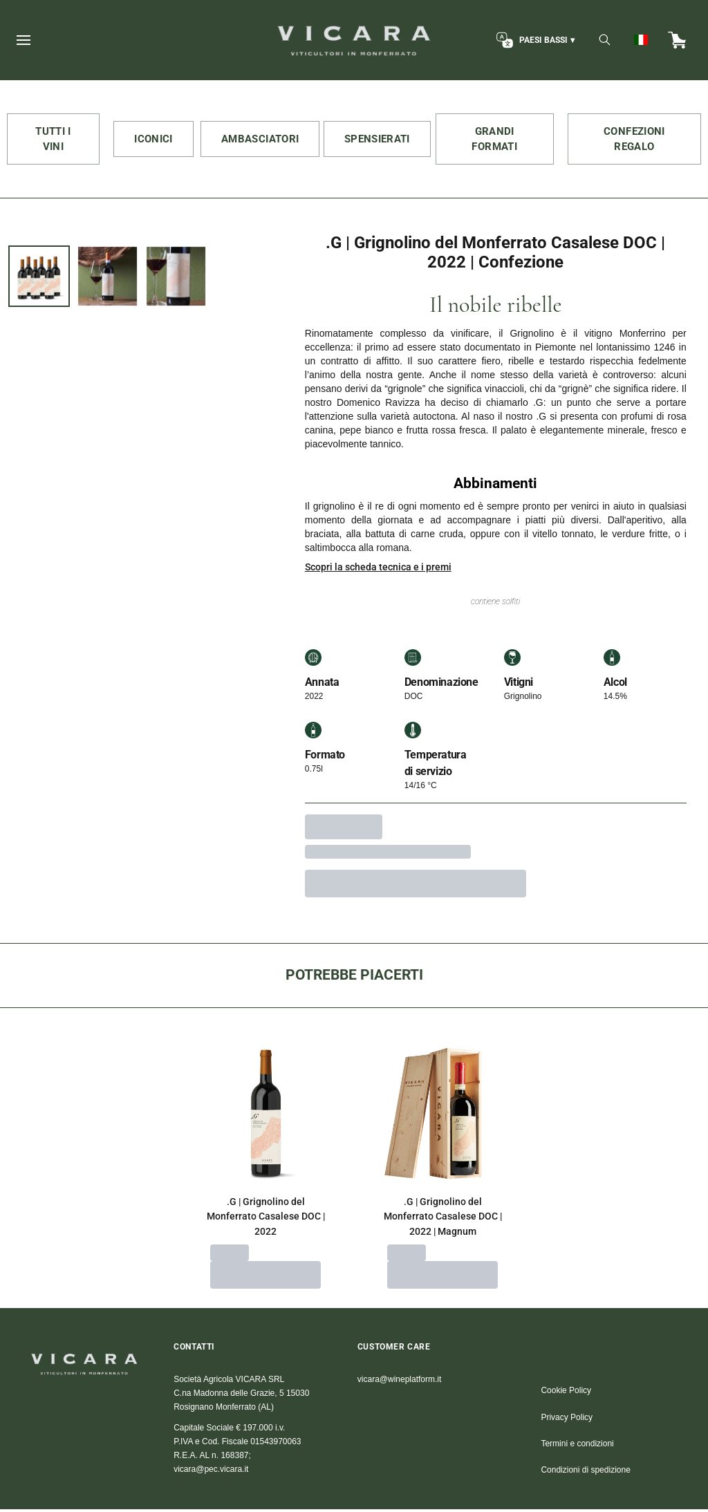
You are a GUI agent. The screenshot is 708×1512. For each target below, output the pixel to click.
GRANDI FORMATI (494, 139)
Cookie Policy (566, 1393)
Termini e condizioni (577, 1446)
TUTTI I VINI (53, 139)
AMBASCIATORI (264, 139)
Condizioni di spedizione (585, 1472)
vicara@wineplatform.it (399, 1382)
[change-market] (534, 40)
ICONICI (156, 139)
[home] (354, 40)
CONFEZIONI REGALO (635, 139)
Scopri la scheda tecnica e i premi (378, 569)
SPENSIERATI (381, 139)
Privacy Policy (567, 1420)
